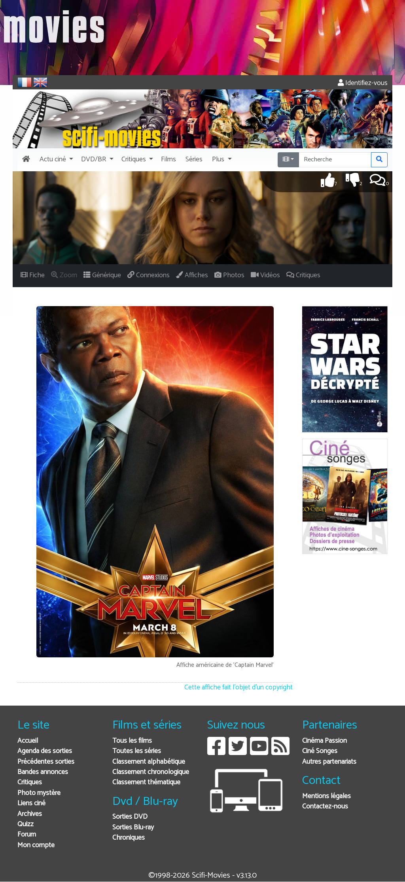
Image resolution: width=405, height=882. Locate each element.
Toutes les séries (136, 751)
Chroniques (128, 838)
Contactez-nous (325, 806)
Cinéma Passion (324, 741)
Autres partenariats (329, 762)
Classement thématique (146, 782)
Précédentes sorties (45, 762)
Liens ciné (31, 803)
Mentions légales (326, 796)
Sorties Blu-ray (133, 827)
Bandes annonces (42, 772)
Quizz (25, 824)
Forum (26, 834)
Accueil (27, 741)
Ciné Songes (319, 751)
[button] (55, 159)
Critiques (29, 782)
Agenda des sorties (44, 751)
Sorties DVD (130, 817)
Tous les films (132, 741)
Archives (29, 814)
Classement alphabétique (148, 762)
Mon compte (36, 845)
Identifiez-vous (363, 83)
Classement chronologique (150, 772)
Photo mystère (39, 793)
